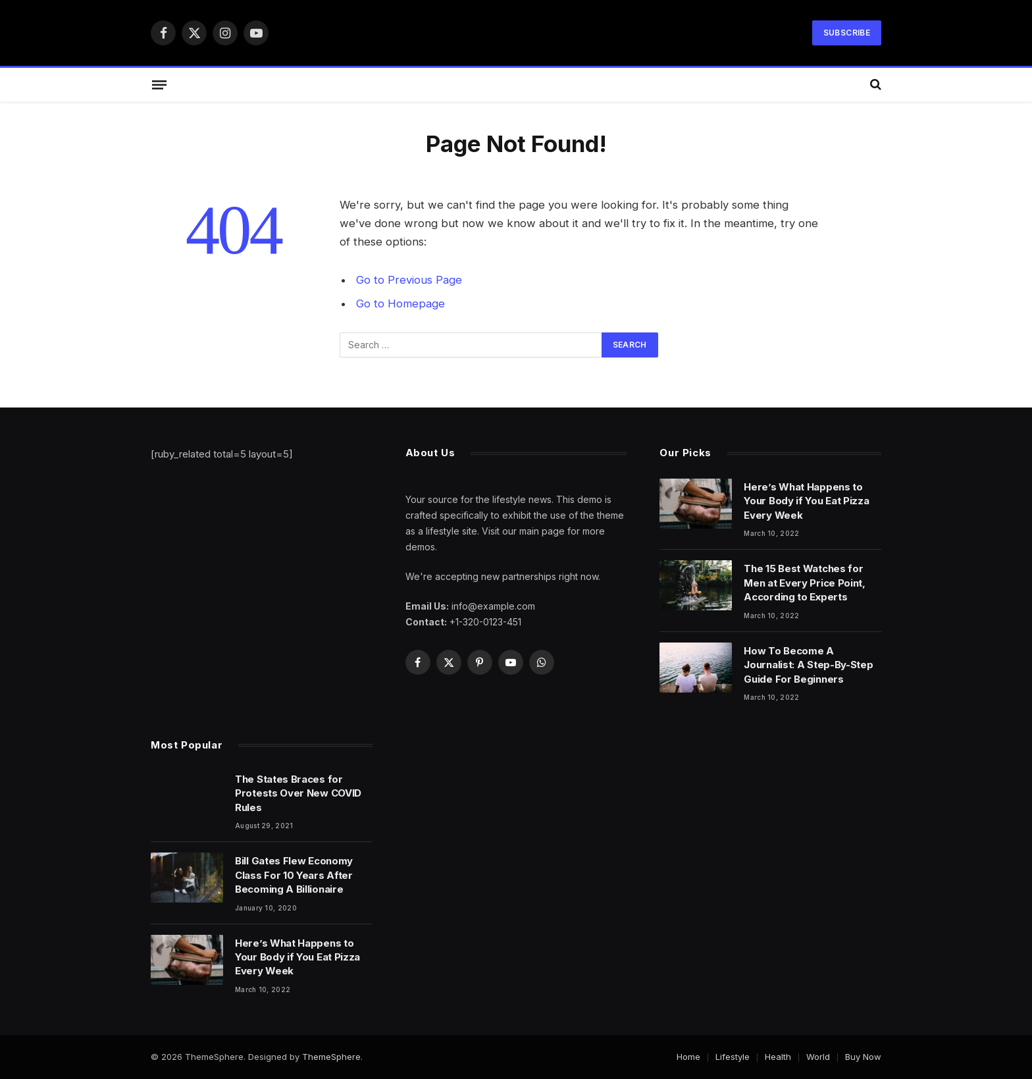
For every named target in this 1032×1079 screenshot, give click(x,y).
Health (778, 1056)
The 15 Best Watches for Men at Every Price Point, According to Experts (804, 582)
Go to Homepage (400, 303)
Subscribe (846, 33)
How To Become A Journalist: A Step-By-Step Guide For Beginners (808, 665)
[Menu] (159, 84)
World (818, 1056)
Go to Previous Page (409, 279)
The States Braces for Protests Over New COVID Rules (298, 793)
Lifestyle (732, 1056)
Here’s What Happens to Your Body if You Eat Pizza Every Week (806, 501)
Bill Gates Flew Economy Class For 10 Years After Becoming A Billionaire (294, 875)
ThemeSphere (331, 1056)
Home (688, 1056)
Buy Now (863, 1056)
